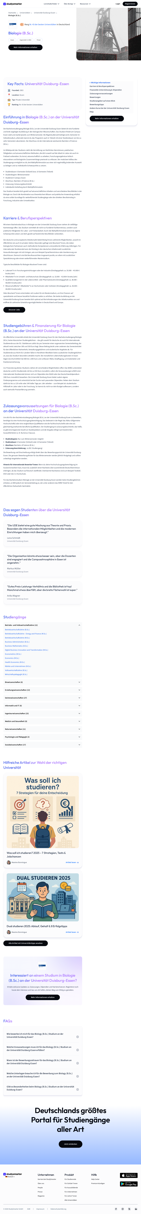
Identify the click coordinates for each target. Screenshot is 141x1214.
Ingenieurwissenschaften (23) (17, 713)
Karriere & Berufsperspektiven (102, 86)
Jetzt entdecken (70, 1144)
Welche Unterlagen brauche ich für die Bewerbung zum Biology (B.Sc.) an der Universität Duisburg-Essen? (39, 1075)
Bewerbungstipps (97, 104)
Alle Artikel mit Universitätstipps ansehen (26, 943)
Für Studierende (70, 1179)
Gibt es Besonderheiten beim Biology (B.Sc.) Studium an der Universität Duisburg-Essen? (40, 1088)
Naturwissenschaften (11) (15, 729)
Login (118, 4)
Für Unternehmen (71, 1192)
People (40, 1187)
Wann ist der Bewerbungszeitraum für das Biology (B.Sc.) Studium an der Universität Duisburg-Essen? (39, 1062)
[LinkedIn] (136, 1209)
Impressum (40, 1209)
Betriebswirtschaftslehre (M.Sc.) (18, 638)
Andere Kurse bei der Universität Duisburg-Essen (109, 108)
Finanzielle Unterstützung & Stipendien (106, 90)
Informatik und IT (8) (13, 705)
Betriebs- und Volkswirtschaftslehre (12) (21, 625)
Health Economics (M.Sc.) (15, 662)
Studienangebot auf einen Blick (102, 101)
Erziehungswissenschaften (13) (17, 690)
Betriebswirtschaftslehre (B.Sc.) (18, 629)
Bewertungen (95, 97)
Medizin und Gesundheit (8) (16, 721)
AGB (28, 1209)
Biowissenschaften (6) (14, 682)
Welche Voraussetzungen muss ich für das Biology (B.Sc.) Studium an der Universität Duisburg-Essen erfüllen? (39, 1048)
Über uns (41, 1183)
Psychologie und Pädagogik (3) (17, 737)
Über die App (70, 4)
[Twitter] (129, 1209)
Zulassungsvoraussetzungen (101, 93)
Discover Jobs (14, 309)
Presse (40, 1192)
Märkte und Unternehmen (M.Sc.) (18, 666)
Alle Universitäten (71, 1200)
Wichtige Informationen (100, 82)
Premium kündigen (98, 1183)
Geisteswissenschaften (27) (16, 698)
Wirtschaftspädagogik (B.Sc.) (16, 674)
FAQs (92, 112)
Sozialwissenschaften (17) (15, 744)
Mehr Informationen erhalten (25, 47)
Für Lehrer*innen (71, 1196)
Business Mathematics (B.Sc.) (17, 646)
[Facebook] (116, 1209)
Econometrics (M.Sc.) (13, 654)
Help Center (95, 1179)
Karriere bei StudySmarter (47, 1179)
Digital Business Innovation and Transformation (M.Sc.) (27, 650)
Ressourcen (85, 4)
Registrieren (130, 4)
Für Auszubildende (71, 1187)
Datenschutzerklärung (58, 1209)
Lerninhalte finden (52, 4)
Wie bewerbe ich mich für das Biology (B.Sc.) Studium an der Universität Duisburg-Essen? (35, 1035)
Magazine (41, 1196)
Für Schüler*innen (71, 1183)
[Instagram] (122, 1209)
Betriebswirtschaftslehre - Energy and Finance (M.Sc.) (26, 633)
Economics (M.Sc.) (12, 658)
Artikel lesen (72, 862)
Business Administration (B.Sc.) (18, 642)
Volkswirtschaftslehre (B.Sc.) (16, 670)
